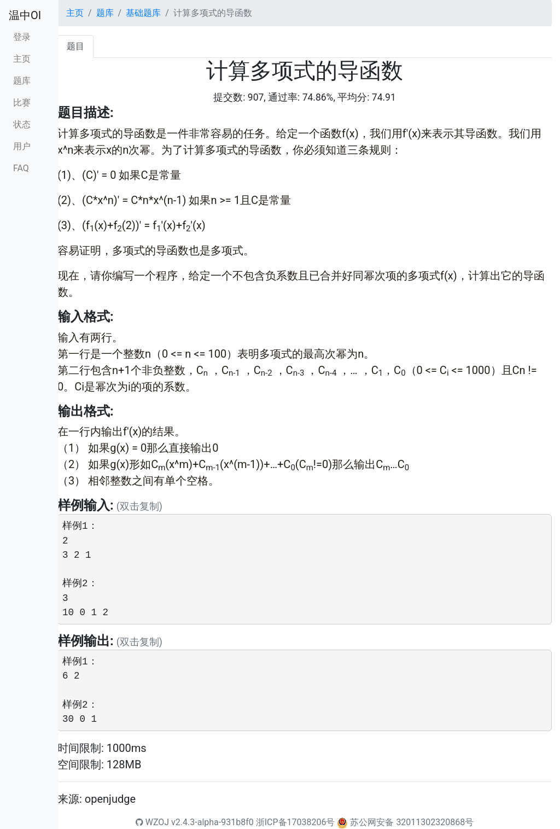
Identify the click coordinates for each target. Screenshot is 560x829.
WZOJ (152, 822)
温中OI (25, 15)
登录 (22, 37)
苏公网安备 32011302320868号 (412, 822)
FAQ (21, 168)
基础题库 (143, 13)
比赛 (22, 102)
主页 (22, 59)
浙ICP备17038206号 (295, 822)
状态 (22, 124)
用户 (22, 146)
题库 (22, 80)
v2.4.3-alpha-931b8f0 (212, 822)
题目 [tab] (75, 46)
